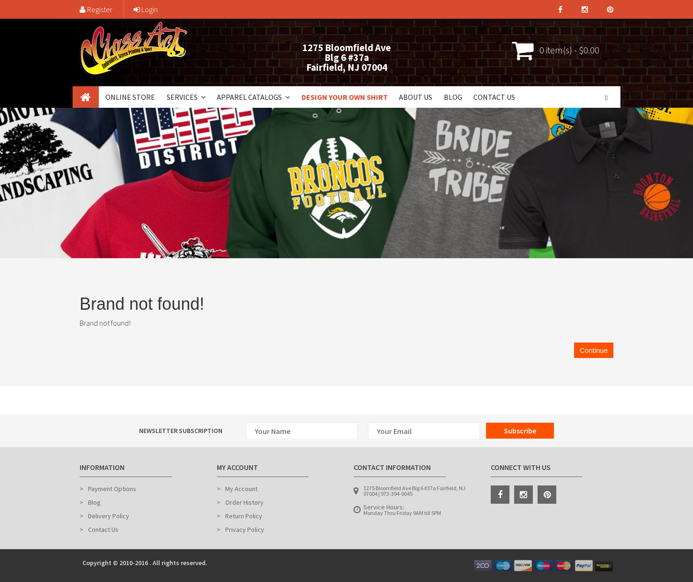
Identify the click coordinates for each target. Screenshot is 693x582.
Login (145, 9)
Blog (453, 97)
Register (96, 9)
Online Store (130, 97)
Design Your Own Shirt (345, 97)
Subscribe (520, 430)
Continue (594, 350)
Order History (244, 502)
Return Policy (243, 516)
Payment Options (112, 489)
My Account (241, 489)
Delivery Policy (108, 516)
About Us (415, 97)
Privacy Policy (244, 529)
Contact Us (494, 97)
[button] (202, 97)
